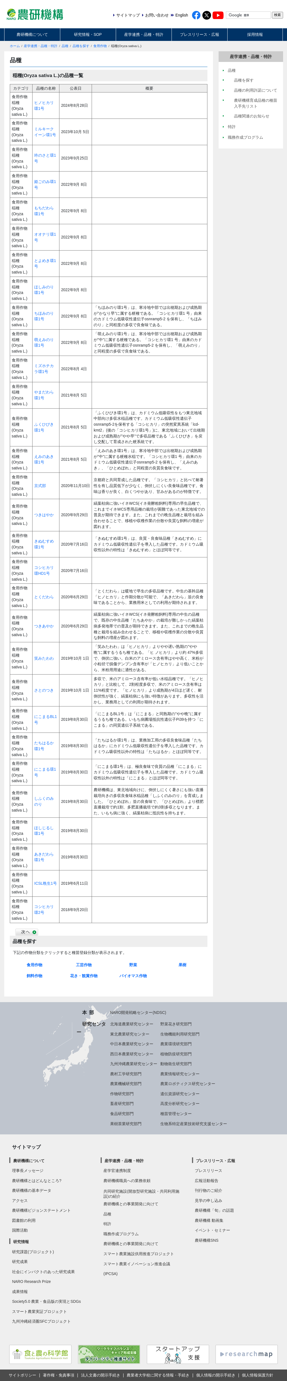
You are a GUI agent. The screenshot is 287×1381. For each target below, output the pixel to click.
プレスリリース (208, 1170)
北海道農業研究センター (131, 1024)
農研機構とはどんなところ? (36, 1180)
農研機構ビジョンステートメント (41, 1210)
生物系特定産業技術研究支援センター (193, 1124)
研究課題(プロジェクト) (33, 1252)
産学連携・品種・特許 (143, 34)
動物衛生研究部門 (176, 1064)
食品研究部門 (122, 1113)
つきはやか (44, 515)
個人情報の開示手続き (215, 1375)
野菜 (133, 965)
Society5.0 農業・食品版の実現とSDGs (46, 1301)
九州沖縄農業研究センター (133, 1064)
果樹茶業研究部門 (126, 1124)
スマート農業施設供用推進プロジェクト (138, 1254)
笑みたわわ (44, 658)
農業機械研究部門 (126, 1083)
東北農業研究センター (129, 1034)
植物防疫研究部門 (176, 1054)
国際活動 (20, 1230)
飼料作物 (34, 976)
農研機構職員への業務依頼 (127, 1180)
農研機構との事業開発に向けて (130, 1204)
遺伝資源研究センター (180, 1094)
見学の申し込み (208, 1200)
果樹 (182, 965)
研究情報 (21, 1241)
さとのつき (44, 690)
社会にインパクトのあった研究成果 (43, 1271)
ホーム (15, 46)
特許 (107, 1224)
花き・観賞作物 (84, 976)
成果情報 (20, 1291)
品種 (65, 46)
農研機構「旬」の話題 (214, 1210)
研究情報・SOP (88, 34)
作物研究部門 (122, 1094)
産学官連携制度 (117, 1170)
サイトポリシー (22, 1375)
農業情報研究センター (180, 1074)
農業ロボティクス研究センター (187, 1083)
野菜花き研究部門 (176, 1024)
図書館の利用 (24, 1220)
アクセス (20, 1200)
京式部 (40, 485)
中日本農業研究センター (131, 1044)
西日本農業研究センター (131, 1054)
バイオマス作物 (133, 976)
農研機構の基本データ (31, 1190)
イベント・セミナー (212, 1230)
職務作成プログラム (121, 1234)
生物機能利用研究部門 (180, 1034)
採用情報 (255, 34)
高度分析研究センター (180, 1103)
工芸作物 (84, 965)
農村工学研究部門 (126, 1074)
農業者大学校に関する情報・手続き (158, 1375)
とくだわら (44, 597)
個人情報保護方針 (257, 1375)
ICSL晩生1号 (45, 883)
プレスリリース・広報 (199, 34)
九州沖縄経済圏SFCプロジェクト (41, 1321)
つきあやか (44, 626)
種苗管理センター (176, 1113)
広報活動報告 (206, 1180)
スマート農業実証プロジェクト (39, 1311)
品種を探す (81, 46)
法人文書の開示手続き (100, 1375)
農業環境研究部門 (176, 1044)
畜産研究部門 (122, 1103)
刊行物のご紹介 (208, 1190)
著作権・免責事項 (58, 1375)
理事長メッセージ (27, 1170)
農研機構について (32, 34)
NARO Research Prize (31, 1281)
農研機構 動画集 (209, 1220)
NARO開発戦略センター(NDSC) (138, 1012)
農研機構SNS (206, 1240)
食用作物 (100, 46)
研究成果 (20, 1261)
